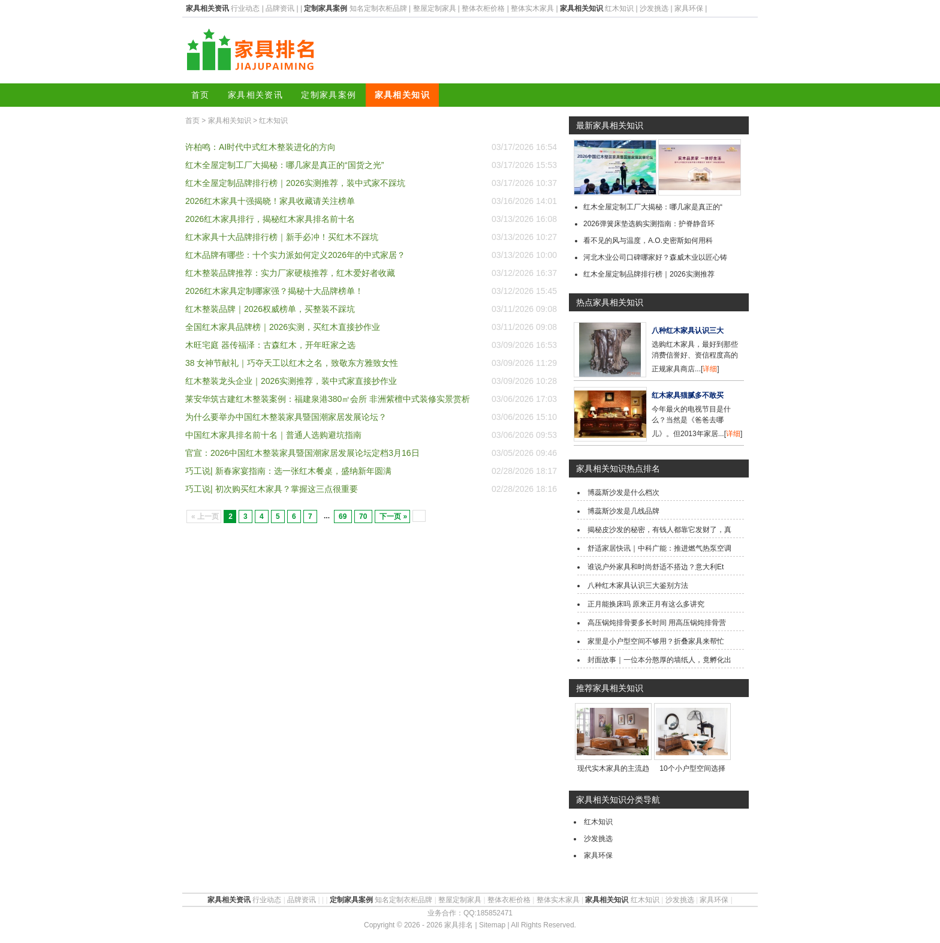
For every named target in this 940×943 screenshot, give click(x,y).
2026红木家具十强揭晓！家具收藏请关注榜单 (270, 201)
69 (343, 516)
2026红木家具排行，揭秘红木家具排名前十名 (270, 219)
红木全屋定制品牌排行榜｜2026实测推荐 (649, 274)
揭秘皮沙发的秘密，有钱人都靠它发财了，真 (659, 529)
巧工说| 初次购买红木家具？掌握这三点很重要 (271, 489)
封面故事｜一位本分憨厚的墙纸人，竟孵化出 (659, 660)
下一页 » (393, 516)
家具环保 (688, 8)
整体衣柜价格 (483, 8)
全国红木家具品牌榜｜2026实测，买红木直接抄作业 (282, 327)
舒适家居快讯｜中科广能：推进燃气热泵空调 (659, 548)
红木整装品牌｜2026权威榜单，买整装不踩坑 (270, 309)
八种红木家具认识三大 (688, 330)
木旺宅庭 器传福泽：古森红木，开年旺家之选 (270, 345)
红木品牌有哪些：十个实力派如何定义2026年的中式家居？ (295, 255)
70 (363, 516)
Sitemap (492, 925)
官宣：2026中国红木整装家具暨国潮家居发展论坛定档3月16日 (302, 453)
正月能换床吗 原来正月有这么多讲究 (646, 604)
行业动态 (245, 8)
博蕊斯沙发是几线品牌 (623, 511)
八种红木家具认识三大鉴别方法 (638, 585)
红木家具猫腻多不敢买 (688, 395)
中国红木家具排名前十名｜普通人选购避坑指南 (273, 435)
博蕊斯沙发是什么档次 (623, 492)
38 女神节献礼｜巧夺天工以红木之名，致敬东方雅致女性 (291, 363)
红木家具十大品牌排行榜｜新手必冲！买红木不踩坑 (281, 237)
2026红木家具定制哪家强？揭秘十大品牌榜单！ (274, 291)
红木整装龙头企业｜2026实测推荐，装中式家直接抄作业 (291, 381)
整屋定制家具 (434, 8)
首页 (200, 95)
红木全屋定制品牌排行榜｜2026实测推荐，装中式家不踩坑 (295, 183)
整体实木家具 (532, 8)
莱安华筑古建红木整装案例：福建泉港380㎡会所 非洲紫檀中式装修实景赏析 (327, 399)
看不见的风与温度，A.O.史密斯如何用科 (648, 240)
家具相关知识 (402, 95)
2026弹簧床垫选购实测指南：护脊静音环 (649, 224)
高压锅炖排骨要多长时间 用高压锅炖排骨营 (657, 622)
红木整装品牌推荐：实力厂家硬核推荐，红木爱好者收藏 (290, 273)
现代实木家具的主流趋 (613, 768)
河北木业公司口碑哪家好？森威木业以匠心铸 (655, 257)
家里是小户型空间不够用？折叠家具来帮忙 (656, 641)
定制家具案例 (328, 95)
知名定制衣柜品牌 (378, 8)
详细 (710, 369)
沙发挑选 (654, 8)
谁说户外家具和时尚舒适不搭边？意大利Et (656, 567)
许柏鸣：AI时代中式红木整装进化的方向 (260, 147)
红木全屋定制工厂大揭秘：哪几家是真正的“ (652, 207)
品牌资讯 (280, 8)
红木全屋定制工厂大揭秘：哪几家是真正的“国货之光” (284, 165)
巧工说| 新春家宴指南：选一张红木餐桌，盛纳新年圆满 (288, 471)
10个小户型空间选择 (692, 768)
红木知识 (619, 8)
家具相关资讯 (255, 95)
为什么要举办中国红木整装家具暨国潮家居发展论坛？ (286, 417)
